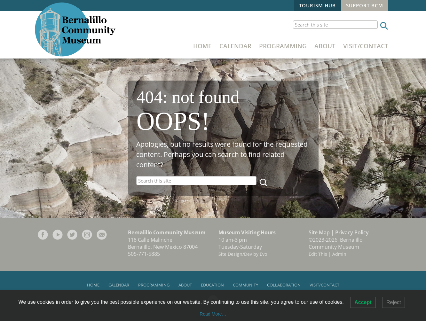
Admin (339, 254)
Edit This (318, 254)
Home (202, 46)
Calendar (235, 46)
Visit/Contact (365, 46)
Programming (283, 46)
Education (212, 285)
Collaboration (284, 285)
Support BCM (364, 5)
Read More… (213, 314)
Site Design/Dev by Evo (242, 254)
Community (245, 285)
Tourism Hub (317, 5)
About (324, 46)
